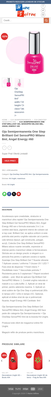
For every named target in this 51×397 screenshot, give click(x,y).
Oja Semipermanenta (20, 120)
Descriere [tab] (7, 210)
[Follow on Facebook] (43, 6)
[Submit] (46, 20)
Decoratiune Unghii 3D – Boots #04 (12, 376)
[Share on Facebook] (9, 194)
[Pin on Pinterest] (19, 194)
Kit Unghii (12, 178)
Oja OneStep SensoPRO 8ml (21, 174)
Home (4, 120)
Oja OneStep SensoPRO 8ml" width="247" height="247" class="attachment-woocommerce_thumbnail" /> (19, 97)
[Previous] (2, 366)
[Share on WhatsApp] (4, 194)
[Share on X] (14, 194)
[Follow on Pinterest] (43, 15)
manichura (21, 178)
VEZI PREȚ (10, 161)
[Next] (49, 366)
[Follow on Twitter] (43, 10)
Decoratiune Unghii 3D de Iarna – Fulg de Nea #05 (37, 376)
